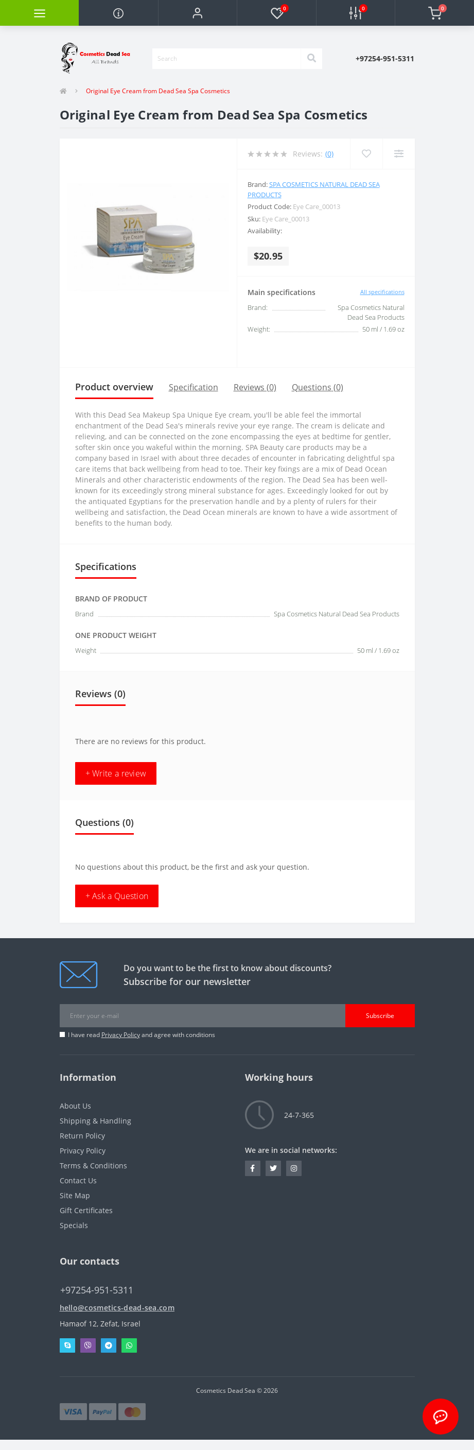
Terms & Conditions (93, 1165)
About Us (75, 1106)
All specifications (382, 292)
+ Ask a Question (117, 896)
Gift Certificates (86, 1210)
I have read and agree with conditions (141, 1034)
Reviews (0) (255, 387)
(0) (329, 154)
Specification (193, 387)
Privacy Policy (120, 1034)
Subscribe (380, 1015)
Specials (74, 1225)
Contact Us (78, 1180)
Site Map (75, 1195)
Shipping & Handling (95, 1121)
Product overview (114, 387)
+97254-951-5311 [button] (96, 1290)
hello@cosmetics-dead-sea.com (117, 1308)
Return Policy (82, 1136)
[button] (197, 13)
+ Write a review (116, 773)
